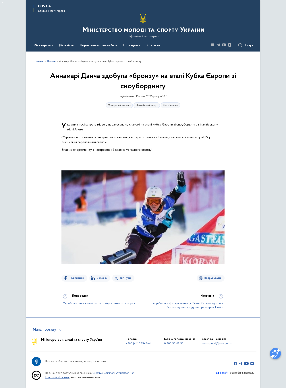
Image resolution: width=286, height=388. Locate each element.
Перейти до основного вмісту (2, 2)
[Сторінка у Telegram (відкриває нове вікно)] (218, 45)
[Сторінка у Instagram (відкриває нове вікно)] (229, 45)
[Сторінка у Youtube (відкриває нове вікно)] (224, 45)
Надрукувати (212, 278)
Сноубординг (170, 105)
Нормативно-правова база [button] (98, 45)
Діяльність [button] (66, 45)
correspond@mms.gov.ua (217, 343)
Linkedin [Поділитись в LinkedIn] (101, 278)
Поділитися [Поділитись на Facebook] (76, 278)
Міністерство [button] (43, 45)
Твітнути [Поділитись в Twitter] (125, 278)
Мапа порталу (44, 330)
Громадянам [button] (131, 45)
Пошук (248, 45)
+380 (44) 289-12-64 (138, 343)
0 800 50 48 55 (173, 343)
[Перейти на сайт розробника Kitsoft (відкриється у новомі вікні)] (222, 373)
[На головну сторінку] (143, 25)
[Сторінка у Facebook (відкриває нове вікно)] (212, 45)
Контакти (153, 45)
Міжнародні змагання (119, 105)
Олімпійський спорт (147, 105)
